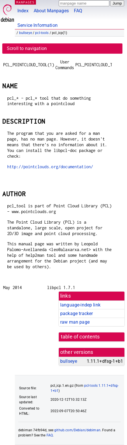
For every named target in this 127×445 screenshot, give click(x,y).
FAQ (78, 10)
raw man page (75, 322)
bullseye (25, 33)
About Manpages (51, 10)
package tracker (76, 313)
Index (23, 10)
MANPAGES (25, 2)
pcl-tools (42, 33)
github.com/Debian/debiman (77, 430)
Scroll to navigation (27, 48)
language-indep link (80, 305)
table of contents (80, 337)
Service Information (37, 25)
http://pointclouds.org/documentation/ (50, 166)
